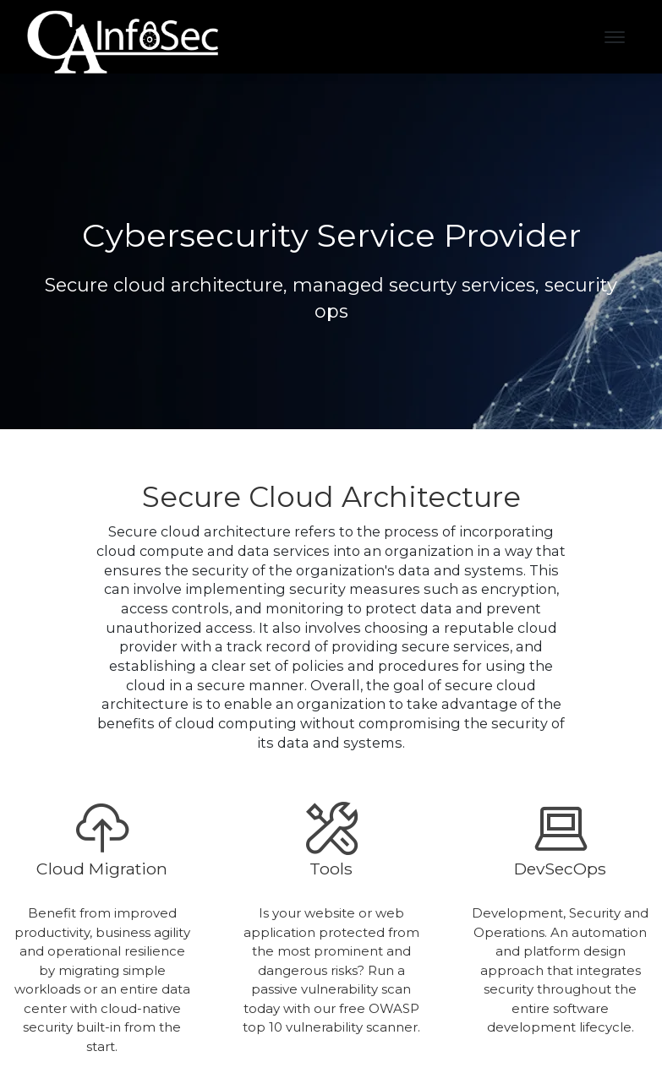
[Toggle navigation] (615, 37)
